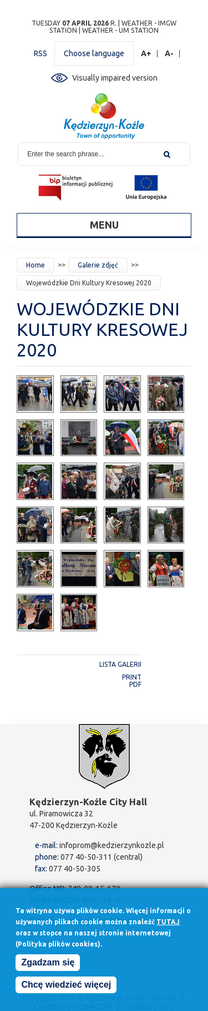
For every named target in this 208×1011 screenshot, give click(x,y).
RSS (40, 53)
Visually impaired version (115, 77)
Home (35, 265)
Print (131, 677)
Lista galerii (120, 664)
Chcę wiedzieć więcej (66, 988)
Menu (104, 224)
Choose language (94, 53)
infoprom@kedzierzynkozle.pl (111, 845)
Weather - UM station (120, 30)
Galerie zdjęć (98, 265)
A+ (146, 53)
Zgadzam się (47, 965)
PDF (135, 684)
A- (169, 53)
